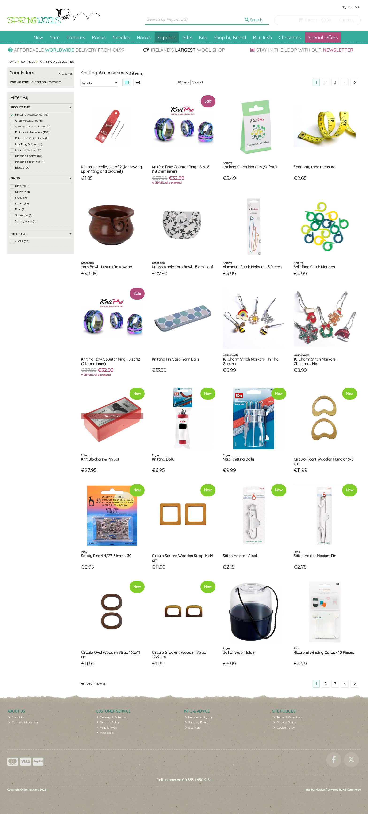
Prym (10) (22, 203)
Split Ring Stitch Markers (314, 267)
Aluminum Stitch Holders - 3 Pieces (252, 267)
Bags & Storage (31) (28, 150)
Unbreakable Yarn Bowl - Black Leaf (182, 267)
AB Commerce (352, 789)
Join (358, 7)
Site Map (192, 727)
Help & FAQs (106, 727)
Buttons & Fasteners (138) (32, 132)
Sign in (347, 7)
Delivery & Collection (112, 717)
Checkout (347, 20)
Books (99, 37)
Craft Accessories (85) (29, 120)
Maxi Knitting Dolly (238, 459)
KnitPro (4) (22, 186)
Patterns (76, 37)
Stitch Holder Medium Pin (315, 555)
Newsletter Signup (199, 717)
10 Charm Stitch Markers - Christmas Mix (316, 361)
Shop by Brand (230, 37)
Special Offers (323, 37)
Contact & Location (23, 722)
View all (197, 82)
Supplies (166, 37)
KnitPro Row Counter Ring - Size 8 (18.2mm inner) (180, 169)
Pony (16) (21, 197)
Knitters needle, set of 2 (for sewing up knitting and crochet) (111, 169)
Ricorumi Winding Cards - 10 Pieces (324, 652)
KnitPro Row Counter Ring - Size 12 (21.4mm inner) (110, 361)
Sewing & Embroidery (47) (33, 126)
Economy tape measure (314, 167)
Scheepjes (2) (23, 215)
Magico (320, 789)
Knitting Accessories (46, 82)
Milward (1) (22, 191)
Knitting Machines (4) (29, 161)
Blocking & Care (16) (28, 144)
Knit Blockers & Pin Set (100, 459)
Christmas (290, 37)
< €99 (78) (22, 241)
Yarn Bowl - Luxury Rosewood (106, 267)
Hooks (144, 37)
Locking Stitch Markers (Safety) (250, 167)
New (38, 37)
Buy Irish (262, 37)
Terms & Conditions (288, 717)
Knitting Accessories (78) (31, 114)
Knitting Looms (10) (28, 156)
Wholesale (105, 732)
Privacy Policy (284, 722)
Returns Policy (108, 722)
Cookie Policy (284, 727)
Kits (203, 37)
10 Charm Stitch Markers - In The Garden (250, 361)
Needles (121, 37)
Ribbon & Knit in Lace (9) (32, 138)
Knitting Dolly (163, 459)
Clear (66, 73)
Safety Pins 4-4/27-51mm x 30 (106, 555)
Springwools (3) (25, 221)
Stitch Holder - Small (240, 555)
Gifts (187, 37)
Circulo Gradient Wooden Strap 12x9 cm (179, 654)
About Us (16, 717)
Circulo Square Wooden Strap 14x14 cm (182, 558)
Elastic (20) (22, 167)
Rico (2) (20, 209)
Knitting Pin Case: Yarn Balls (175, 359)
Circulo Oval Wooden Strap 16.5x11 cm (110, 654)
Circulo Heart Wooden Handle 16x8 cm (323, 461)
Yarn (55, 37)
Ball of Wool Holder (239, 652)
